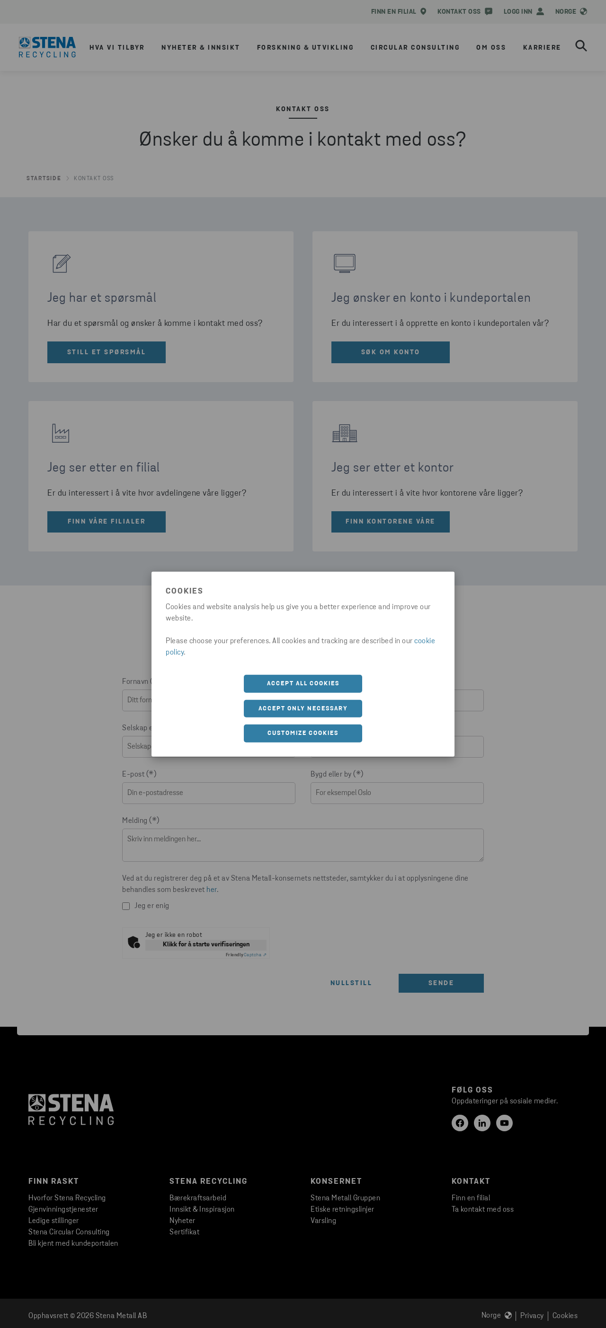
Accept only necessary (303, 708)
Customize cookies (303, 733)
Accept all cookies (303, 684)
